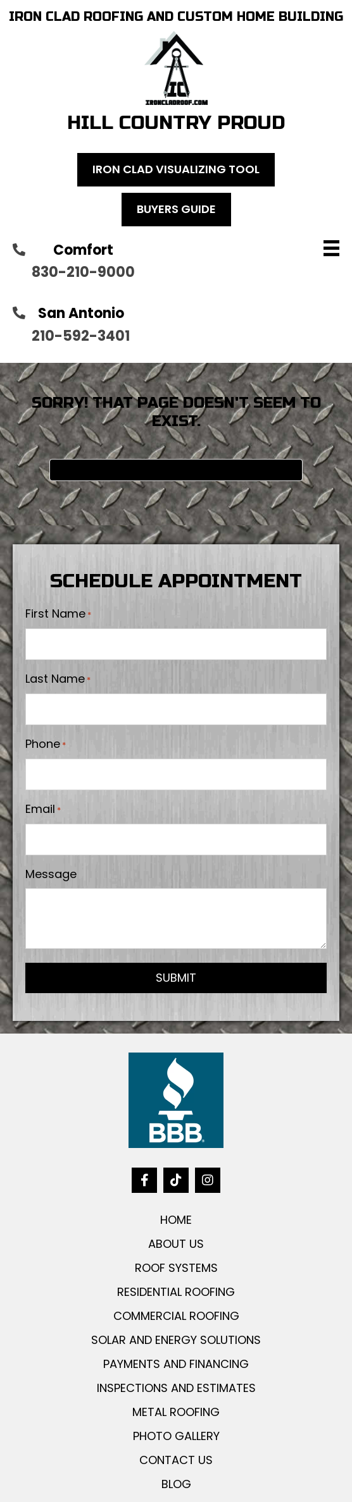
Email (43, 809)
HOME (176, 1220)
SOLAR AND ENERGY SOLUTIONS (176, 1340)
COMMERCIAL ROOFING (176, 1316)
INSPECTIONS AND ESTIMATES (176, 1388)
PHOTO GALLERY (176, 1436)
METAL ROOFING (176, 1412)
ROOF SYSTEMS (176, 1268)
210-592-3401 (81, 336)
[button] (144, 1180)
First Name (58, 614)
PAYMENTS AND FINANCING (176, 1364)
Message (51, 874)
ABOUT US (176, 1244)
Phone (45, 744)
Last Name (58, 679)
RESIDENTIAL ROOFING (176, 1292)
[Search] (176, 470)
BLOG (176, 1484)
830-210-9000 (83, 272)
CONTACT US (176, 1460)
